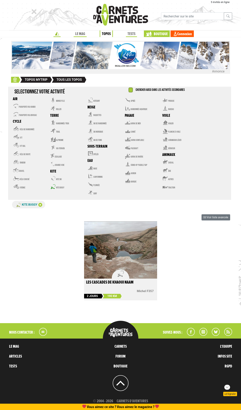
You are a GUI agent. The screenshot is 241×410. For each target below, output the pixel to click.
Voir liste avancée (215, 217)
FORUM (120, 356)
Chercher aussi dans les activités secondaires (160, 90)
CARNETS (120, 346)
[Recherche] (192, 16)
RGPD (228, 366)
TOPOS (106, 34)
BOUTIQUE (161, 34)
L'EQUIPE (226, 346)
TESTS (131, 34)
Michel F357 (145, 291)
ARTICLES (15, 356)
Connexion (184, 34)
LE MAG (80, 34)
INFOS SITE (225, 356)
